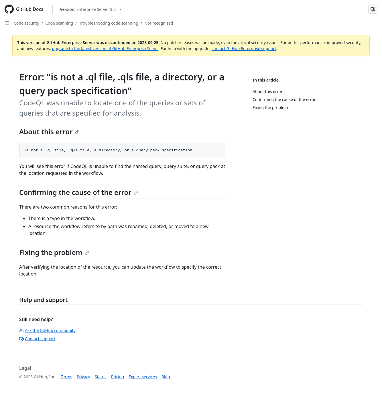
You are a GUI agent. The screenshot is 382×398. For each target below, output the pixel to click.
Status (101, 376)
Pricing (117, 376)
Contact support (37, 338)
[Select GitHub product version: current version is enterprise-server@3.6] (90, 9)
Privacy (83, 376)
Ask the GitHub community (47, 330)
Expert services (143, 376)
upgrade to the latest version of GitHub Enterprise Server (105, 48)
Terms (66, 376)
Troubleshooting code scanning (108, 23)
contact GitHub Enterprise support (244, 48)
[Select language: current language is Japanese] (372, 9)
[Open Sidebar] (6, 22)
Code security (26, 23)
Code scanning (59, 23)
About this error (49, 131)
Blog (166, 376)
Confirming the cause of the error (78, 192)
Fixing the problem (54, 252)
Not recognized (158, 23)
